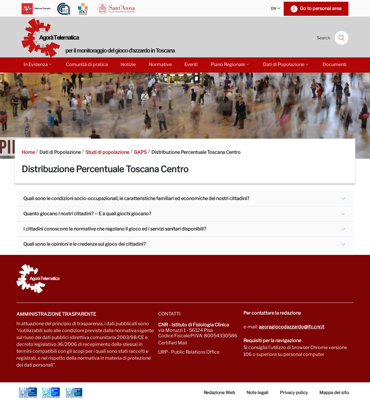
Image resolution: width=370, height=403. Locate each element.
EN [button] (276, 8)
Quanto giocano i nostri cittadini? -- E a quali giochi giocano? (87, 213)
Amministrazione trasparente (56, 314)
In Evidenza (38, 64)
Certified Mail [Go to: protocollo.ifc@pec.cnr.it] (172, 343)
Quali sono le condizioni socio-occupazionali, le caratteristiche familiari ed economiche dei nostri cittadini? (136, 198)
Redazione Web (219, 392)
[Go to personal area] (316, 9)
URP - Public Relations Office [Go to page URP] (189, 352)
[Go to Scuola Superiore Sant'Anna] (116, 9)
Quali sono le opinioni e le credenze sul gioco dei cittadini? (84, 244)
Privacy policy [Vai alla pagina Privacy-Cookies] (294, 392)
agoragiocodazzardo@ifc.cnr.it (291, 327)
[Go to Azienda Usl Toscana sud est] (73, 392)
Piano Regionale (230, 64)
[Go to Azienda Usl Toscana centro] (50, 392)
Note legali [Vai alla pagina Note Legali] (257, 392)
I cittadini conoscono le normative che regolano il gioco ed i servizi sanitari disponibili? (114, 229)
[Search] (341, 38)
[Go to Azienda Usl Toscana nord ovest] (27, 392)
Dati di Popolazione (286, 64)
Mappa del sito (334, 392)
